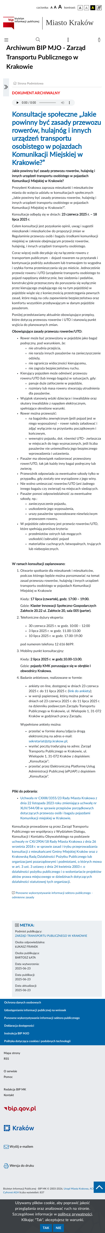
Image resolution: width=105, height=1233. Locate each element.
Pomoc (8, 1077)
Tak (46, 1228)
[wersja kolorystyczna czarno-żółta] (93, 7)
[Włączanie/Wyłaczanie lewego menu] (6, 87)
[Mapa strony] (69, 40)
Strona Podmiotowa (30, 83)
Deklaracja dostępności (19, 1025)
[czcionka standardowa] (52, 7)
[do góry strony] (99, 1187)
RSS (6, 1058)
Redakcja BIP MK (15, 1089)
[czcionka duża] (60, 7)
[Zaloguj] (100, 40)
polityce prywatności (75, 1214)
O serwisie (10, 1071)
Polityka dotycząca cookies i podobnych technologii (37, 1041)
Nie (58, 1228)
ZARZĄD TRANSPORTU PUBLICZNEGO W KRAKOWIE (51, 935)
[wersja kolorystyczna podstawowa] (80, 7)
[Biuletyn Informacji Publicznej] (52, 1111)
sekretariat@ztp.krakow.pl (48, 741)
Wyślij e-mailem (18, 1146)
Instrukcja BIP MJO (16, 1033)
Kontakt (9, 1095)
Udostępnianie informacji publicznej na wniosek (35, 1010)
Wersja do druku (19, 1165)
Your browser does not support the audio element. (43, 103)
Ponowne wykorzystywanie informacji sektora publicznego (42, 1018)
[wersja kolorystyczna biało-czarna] (86, 7)
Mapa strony (12, 1053)
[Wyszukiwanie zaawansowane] (38, 40)
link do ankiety (79, 691)
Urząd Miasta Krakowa (76, 1188)
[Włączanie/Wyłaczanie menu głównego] (6, 40)
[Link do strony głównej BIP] (52, 23)
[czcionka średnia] (55, 7)
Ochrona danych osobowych (22, 1002)
